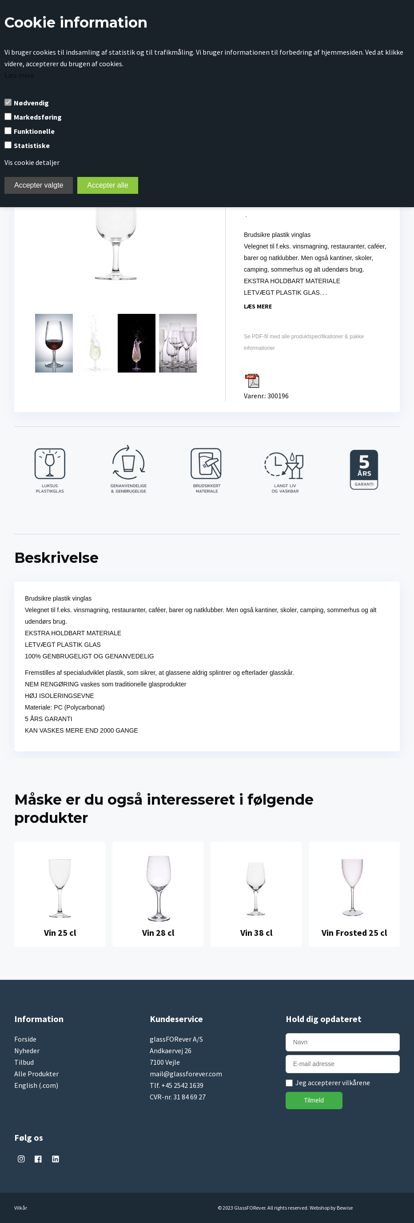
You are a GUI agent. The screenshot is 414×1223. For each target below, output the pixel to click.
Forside (25, 1039)
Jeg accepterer (332, 1082)
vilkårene (356, 1082)
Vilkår (20, 1207)
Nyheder (27, 1050)
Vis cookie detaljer (32, 162)
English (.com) (36, 1085)
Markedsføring (38, 116)
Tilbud (24, 1062)
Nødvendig (31, 102)
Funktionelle (34, 131)
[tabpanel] (59, 894)
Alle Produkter (36, 1073)
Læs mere (19, 75)
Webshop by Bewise (331, 1207)
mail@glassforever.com (186, 1073)
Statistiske (32, 145)
